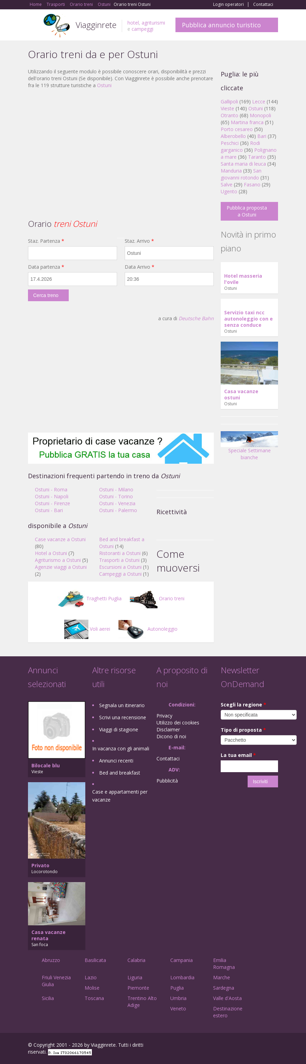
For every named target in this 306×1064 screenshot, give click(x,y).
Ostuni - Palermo (118, 510)
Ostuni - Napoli (51, 496)
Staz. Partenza (46, 241)
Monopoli (260, 115)
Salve (226, 184)
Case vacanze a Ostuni (60, 539)
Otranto (229, 115)
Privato (40, 865)
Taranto (257, 157)
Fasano (252, 184)
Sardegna (223, 987)
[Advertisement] (121, 144)
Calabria (136, 960)
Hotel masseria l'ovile (243, 278)
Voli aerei (87, 629)
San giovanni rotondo (241, 174)
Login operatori (228, 4)
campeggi (142, 29)
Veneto (178, 1008)
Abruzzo (51, 960)
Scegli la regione (243, 704)
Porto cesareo (237, 129)
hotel (133, 22)
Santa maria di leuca (243, 163)
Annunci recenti (116, 760)
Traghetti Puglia (89, 598)
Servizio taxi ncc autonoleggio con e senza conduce (248, 318)
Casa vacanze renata (48, 935)
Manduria (231, 170)
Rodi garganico (240, 146)
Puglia (177, 987)
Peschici (230, 143)
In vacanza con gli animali (120, 748)
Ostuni (104, 85)
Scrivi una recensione (122, 717)
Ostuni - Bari (49, 510)
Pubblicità (167, 780)
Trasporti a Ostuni (119, 560)
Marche (221, 977)
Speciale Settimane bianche (249, 448)
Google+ (241, 1046)
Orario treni (157, 598)
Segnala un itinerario (122, 705)
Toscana (94, 998)
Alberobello (233, 136)
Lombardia (182, 977)
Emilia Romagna (224, 963)
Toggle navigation (34, 26)
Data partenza (46, 266)
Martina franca (247, 122)
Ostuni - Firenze (52, 503)
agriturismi (153, 22)
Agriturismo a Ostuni (58, 560)
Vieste (227, 108)
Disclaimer (168, 729)
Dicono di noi (171, 736)
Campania (181, 960)
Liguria (134, 977)
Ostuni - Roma (51, 489)
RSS (274, 1046)
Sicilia (48, 998)
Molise (92, 987)
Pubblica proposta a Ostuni (247, 211)
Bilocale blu (45, 765)
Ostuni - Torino (116, 496)
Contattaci (263, 4)
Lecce (258, 101)
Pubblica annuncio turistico (221, 25)
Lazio (91, 977)
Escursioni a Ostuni (120, 567)
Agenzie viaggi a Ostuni (61, 567)
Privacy (164, 715)
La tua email (238, 755)
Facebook (226, 1046)
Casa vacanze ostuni (241, 394)
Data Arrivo (139, 266)
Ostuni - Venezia (117, 503)
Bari (261, 136)
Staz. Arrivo (139, 241)
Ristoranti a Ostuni (120, 553)
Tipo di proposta (243, 730)
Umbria (178, 998)
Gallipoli (229, 101)
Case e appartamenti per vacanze (119, 795)
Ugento (229, 191)
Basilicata (95, 960)
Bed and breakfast (119, 772)
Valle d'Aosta (227, 998)
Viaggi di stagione (118, 729)
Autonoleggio (148, 629)
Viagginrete (96, 24)
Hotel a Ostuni (51, 553)
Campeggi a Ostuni (120, 574)
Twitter (258, 1046)
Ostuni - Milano (116, 489)
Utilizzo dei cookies (177, 722)
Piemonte (138, 987)
